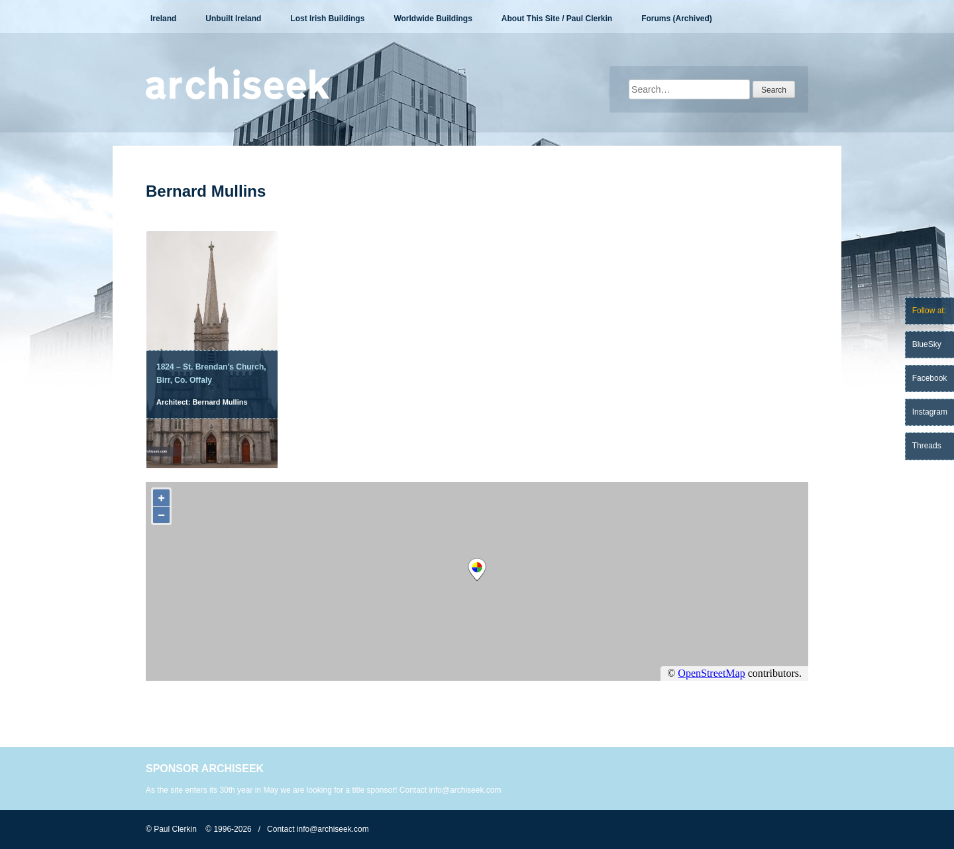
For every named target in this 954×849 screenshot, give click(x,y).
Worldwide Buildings (433, 18)
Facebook (929, 378)
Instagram (929, 412)
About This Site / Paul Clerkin (557, 18)
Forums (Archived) (676, 18)
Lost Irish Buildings (327, 18)
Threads (926, 445)
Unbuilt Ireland (233, 18)
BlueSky (926, 344)
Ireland (163, 18)
